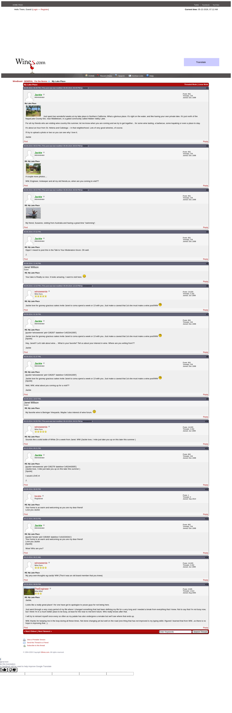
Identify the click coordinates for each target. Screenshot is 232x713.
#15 (206, 584)
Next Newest (44, 631)
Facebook (206, 5)
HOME (89, 76)
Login (35, 9)
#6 (207, 286)
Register (44, 9)
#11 (206, 448)
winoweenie (87, 286)
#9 (207, 399)
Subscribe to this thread (36, 645)
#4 (207, 232)
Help (150, 76)
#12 (206, 489)
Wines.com (45, 652)
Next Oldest (31, 631)
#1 (207, 88)
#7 (207, 314)
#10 (206, 421)
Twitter (196, 5)
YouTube (216, 5)
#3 (207, 190)
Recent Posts (104, 76)
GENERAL (28, 81)
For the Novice (40, 81)
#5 (207, 264)
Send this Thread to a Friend (37, 642)
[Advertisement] (116, 35)
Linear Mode (203, 84)
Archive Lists (136, 76)
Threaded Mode (190, 84)
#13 (206, 519)
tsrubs (38, 496)
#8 (207, 357)
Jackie (85, 88)
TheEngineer (42, 589)
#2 (207, 146)
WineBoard (17, 81)
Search (120, 76)
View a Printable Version (36, 640)
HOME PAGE (18, 5)
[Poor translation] (12, 670)
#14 (206, 557)
